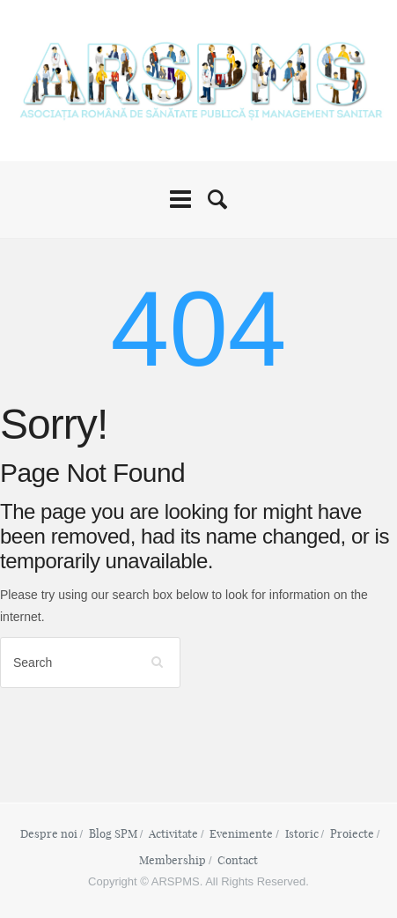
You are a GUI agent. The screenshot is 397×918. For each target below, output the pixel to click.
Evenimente (241, 833)
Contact (237, 860)
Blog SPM (113, 833)
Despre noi (48, 833)
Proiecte (352, 833)
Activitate (173, 833)
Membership (172, 860)
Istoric (302, 833)
